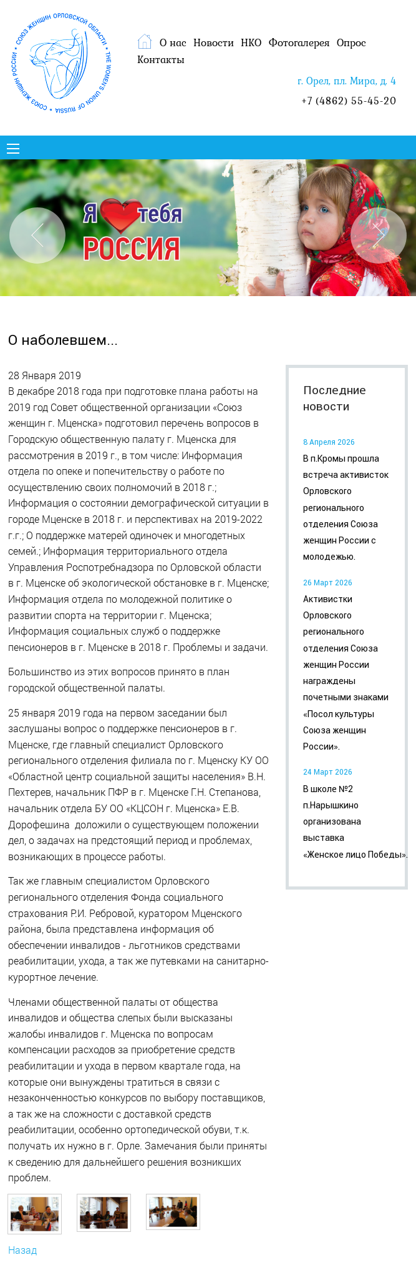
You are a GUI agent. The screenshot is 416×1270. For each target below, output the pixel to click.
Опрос (351, 42)
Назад (22, 1249)
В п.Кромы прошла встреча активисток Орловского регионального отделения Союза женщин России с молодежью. (346, 508)
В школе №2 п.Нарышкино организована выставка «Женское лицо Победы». (355, 822)
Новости (213, 42)
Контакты (161, 59)
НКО (251, 42)
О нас (173, 42)
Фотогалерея (299, 42)
